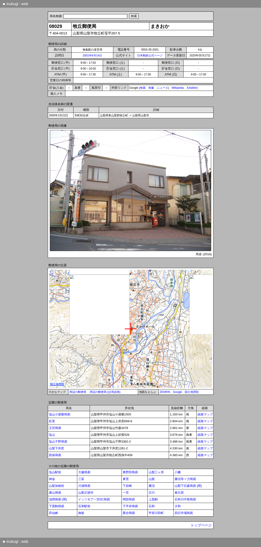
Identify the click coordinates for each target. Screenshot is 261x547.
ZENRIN (165, 392)
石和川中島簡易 (185, 499)
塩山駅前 (55, 472)
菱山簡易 (55, 492)
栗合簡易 (129, 513)
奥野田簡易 (130, 472)
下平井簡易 (130, 506)
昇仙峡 (53, 513)
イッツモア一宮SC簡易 (94, 499)
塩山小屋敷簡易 (59, 414)
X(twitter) (192, 87)
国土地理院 (192, 392)
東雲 (126, 479)
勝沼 (152, 486)
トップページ (201, 525)
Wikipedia (178, 87)
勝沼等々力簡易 (185, 479)
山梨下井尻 (56, 448)
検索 (143, 87)
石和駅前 (84, 506)
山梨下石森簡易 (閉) (188, 486)
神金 (52, 479)
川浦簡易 (84, 486)
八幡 (178, 472)
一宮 (126, 492)
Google (177, 392)
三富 (81, 479)
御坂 (81, 513)
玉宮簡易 (55, 428)
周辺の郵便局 (77, 392)
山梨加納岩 (56, 486)
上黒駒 (153, 499)
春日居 (179, 492)
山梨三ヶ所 (156, 472)
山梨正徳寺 (85, 492)
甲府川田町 (156, 513)
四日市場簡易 (184, 513)
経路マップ (205, 414)
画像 (151, 87)
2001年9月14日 (92, 55)
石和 (152, 506)
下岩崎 (127, 486)
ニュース (162, 87)
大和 (178, 506)
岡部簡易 (129, 499)
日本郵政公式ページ (149, 55)
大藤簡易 (84, 472)
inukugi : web (15, 3)
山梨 (152, 479)
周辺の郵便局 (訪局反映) (105, 392)
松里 (52, 421)
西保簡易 (55, 455)
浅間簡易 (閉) (58, 499)
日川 (152, 492)
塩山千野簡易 (58, 441)
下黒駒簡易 (56, 506)
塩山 (52, 434)
